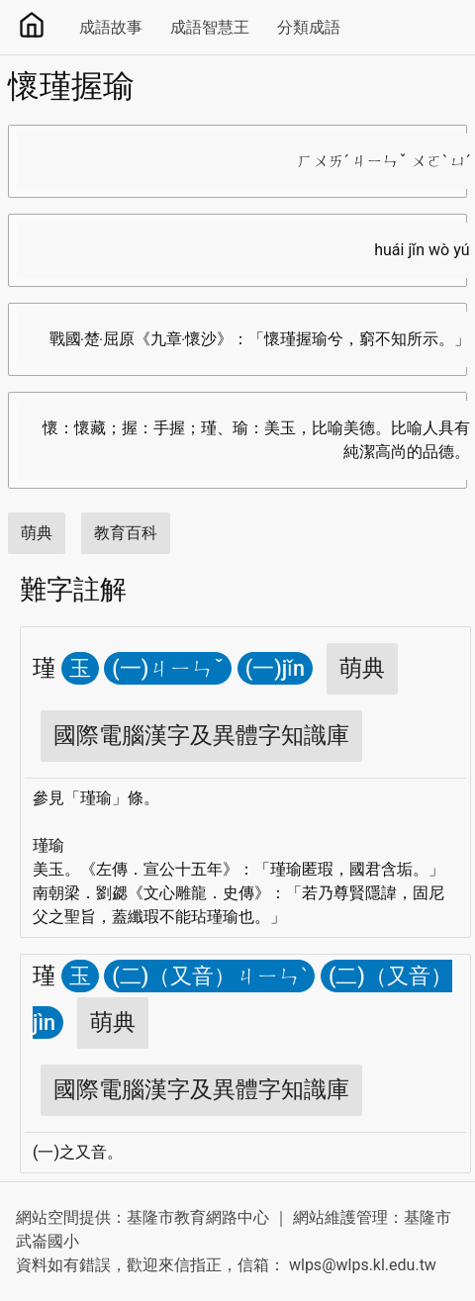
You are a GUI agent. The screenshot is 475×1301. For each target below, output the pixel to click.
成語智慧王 (209, 27)
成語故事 (110, 27)
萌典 (36, 532)
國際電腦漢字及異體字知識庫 (201, 735)
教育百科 (125, 532)
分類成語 (308, 27)
